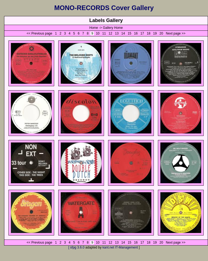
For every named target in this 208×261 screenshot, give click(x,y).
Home (93, 28)
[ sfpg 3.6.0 (76, 247)
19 (155, 33)
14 (123, 33)
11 (104, 33)
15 (129, 33)
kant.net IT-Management (120, 247)
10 (97, 33)
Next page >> (175, 33)
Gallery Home (113, 28)
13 (117, 33)
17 (142, 33)
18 (148, 33)
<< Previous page (39, 33)
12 (110, 33)
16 (136, 33)
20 (161, 33)
